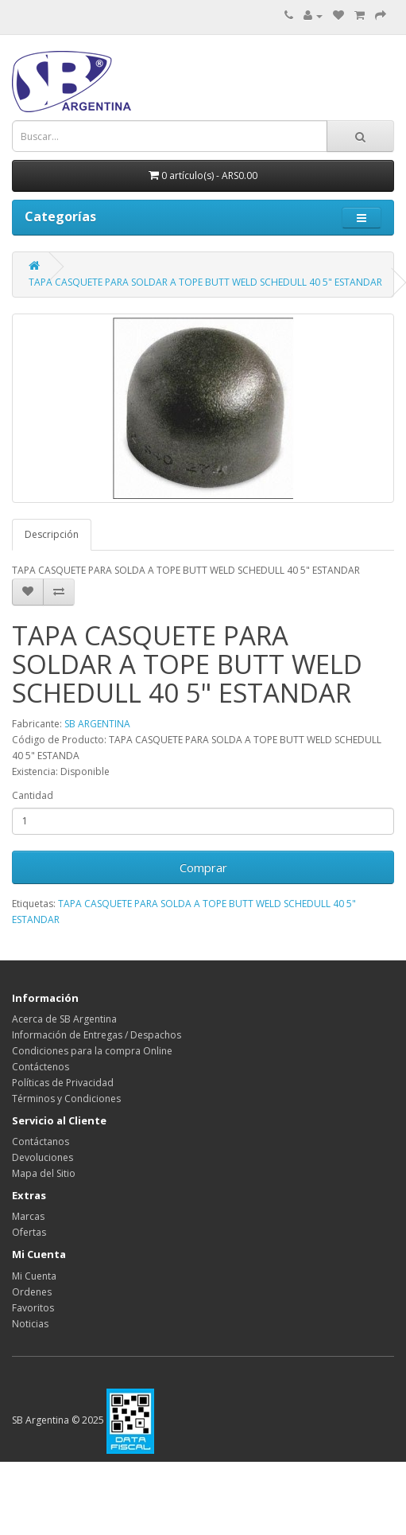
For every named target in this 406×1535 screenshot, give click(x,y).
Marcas (28, 1216)
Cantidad (32, 795)
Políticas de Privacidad (63, 1082)
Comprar (203, 867)
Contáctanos (40, 1141)
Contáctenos (40, 1066)
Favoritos (33, 1308)
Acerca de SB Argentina (64, 1019)
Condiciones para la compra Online (92, 1051)
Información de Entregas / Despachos (96, 1035)
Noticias (30, 1323)
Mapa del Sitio (43, 1173)
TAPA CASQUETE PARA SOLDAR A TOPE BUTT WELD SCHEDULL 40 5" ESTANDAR (205, 282)
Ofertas (29, 1232)
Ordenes (32, 1292)
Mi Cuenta (34, 1276)
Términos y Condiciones (66, 1098)
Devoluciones (42, 1157)
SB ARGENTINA (97, 723)
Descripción (52, 534)
